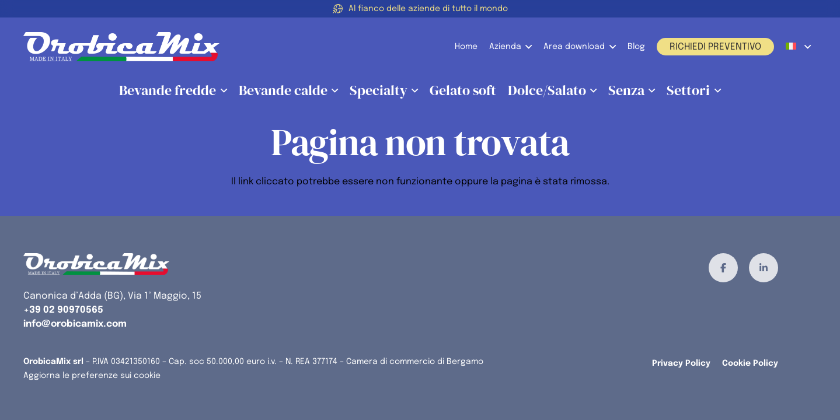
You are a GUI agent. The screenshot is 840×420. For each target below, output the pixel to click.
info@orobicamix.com (75, 324)
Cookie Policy (750, 363)
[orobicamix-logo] (121, 46)
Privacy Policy (681, 363)
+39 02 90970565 (63, 310)
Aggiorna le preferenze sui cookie (92, 376)
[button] (526, 46)
